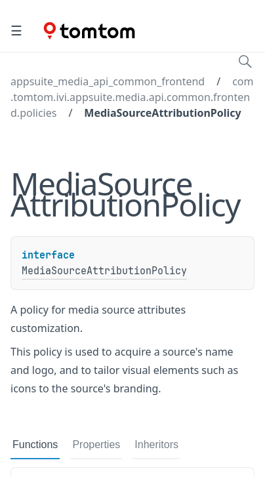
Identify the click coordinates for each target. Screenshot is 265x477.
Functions (35, 444)
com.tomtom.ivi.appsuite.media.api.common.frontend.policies (131, 97)
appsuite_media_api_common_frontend (107, 81)
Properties (96, 444)
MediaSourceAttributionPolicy (162, 113)
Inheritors (156, 444)
